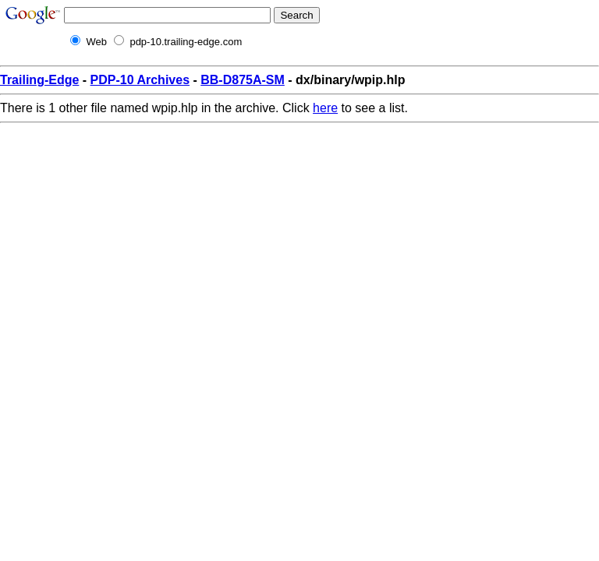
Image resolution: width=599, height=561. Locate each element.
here (325, 108)
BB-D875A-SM (242, 79)
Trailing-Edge (39, 79)
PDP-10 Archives (140, 79)
